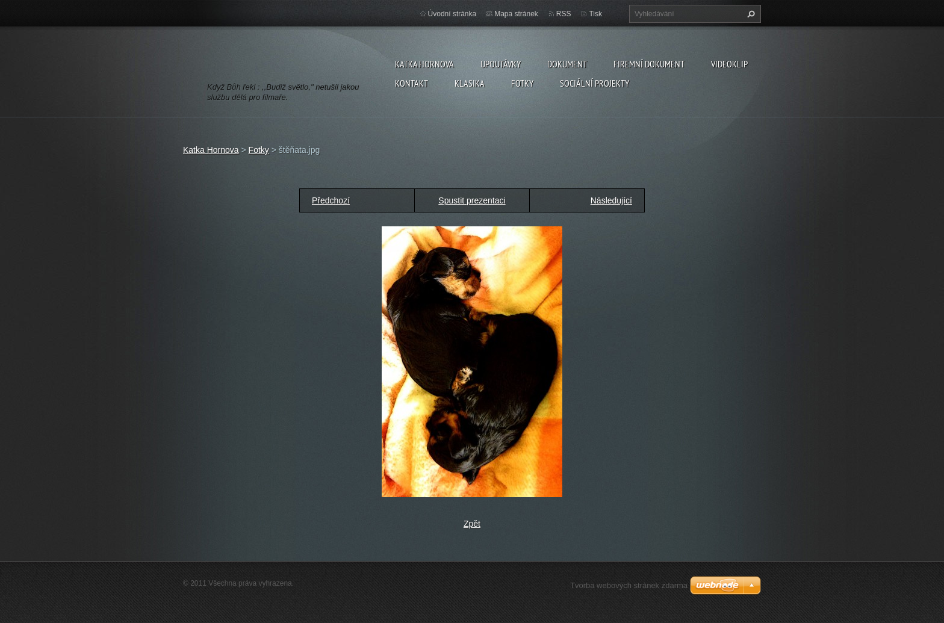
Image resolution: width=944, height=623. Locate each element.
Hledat (750, 14)
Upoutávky (500, 64)
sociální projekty (594, 83)
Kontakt (411, 83)
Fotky (522, 83)
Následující (611, 200)
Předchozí (331, 200)
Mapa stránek (516, 14)
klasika (470, 83)
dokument (567, 64)
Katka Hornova (424, 64)
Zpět (472, 523)
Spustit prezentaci (471, 200)
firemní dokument (649, 64)
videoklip (729, 64)
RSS (563, 14)
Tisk (595, 14)
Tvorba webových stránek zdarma (629, 585)
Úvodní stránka (452, 14)
